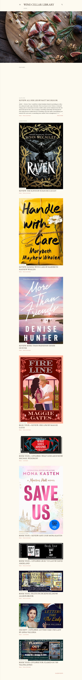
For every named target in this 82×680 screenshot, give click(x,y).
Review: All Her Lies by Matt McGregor (38, 100)
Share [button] (20, 115)
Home (25, 8)
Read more (60, 115)
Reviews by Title (46, 8)
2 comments (26, 634)
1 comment (25, 460)
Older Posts (59, 673)
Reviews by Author (34, 8)
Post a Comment (27, 115)
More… (54, 8)
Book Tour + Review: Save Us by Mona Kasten (40, 535)
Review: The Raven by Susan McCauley (37, 191)
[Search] (62, 4)
